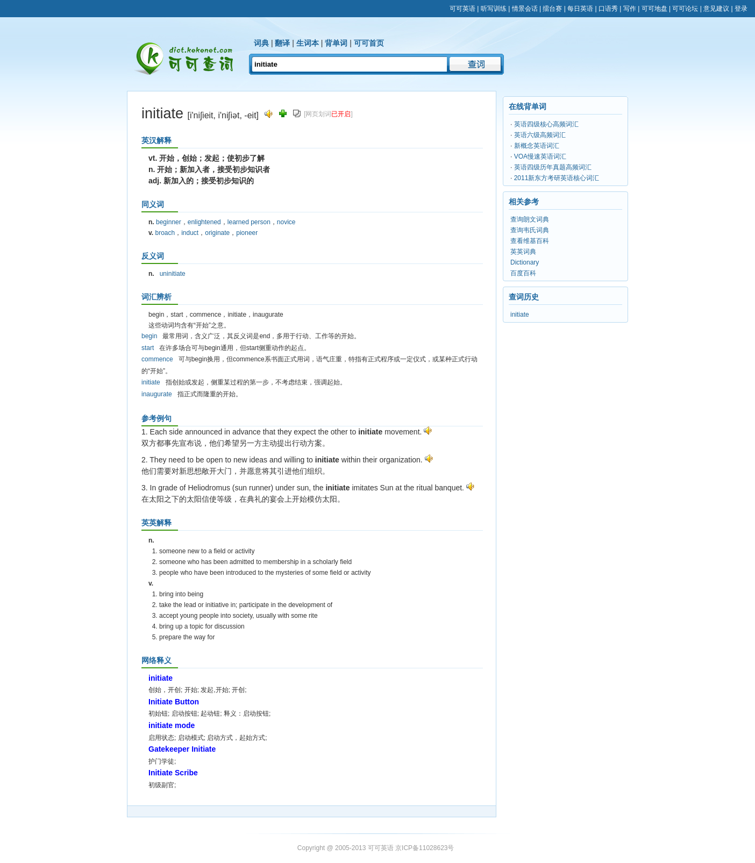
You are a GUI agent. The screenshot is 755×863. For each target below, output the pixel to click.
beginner (168, 222)
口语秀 (608, 8)
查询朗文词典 (529, 219)
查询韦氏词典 (529, 230)
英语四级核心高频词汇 (546, 124)
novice (286, 222)
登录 (741, 8)
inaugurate (156, 394)
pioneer (247, 233)
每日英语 (580, 8)
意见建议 (716, 8)
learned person (248, 222)
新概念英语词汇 (536, 145)
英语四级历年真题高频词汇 (553, 167)
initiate (150, 382)
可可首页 (369, 43)
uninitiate (173, 273)
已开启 (341, 114)
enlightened (204, 222)
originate (217, 233)
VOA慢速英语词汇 (540, 156)
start (147, 348)
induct (189, 233)
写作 (629, 8)
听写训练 (494, 8)
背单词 (336, 43)
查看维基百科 (529, 241)
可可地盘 (654, 8)
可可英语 (462, 8)
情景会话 (525, 8)
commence (157, 359)
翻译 (282, 43)
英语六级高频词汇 (540, 135)
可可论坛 (685, 8)
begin (149, 336)
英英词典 (523, 251)
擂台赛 (552, 8)
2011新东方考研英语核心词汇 (557, 178)
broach (165, 233)
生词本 (307, 43)
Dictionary (524, 262)
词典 (261, 43)
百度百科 (523, 273)
